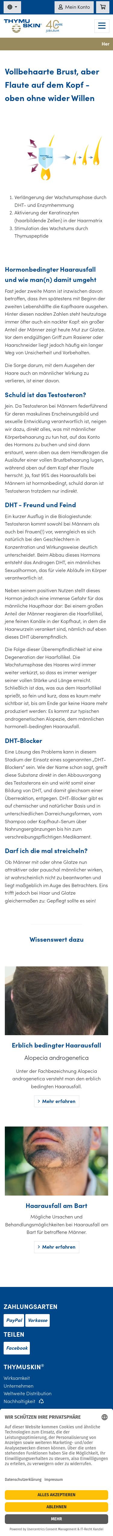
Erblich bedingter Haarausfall (56, 1045)
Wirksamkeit (17, 1378)
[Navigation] (101, 26)
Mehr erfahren (56, 1101)
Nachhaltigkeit (19, 1401)
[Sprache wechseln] (12, 7)
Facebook (16, 1348)
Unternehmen (18, 1386)
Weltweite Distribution (28, 1393)
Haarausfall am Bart (56, 1205)
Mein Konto (74, 7)
